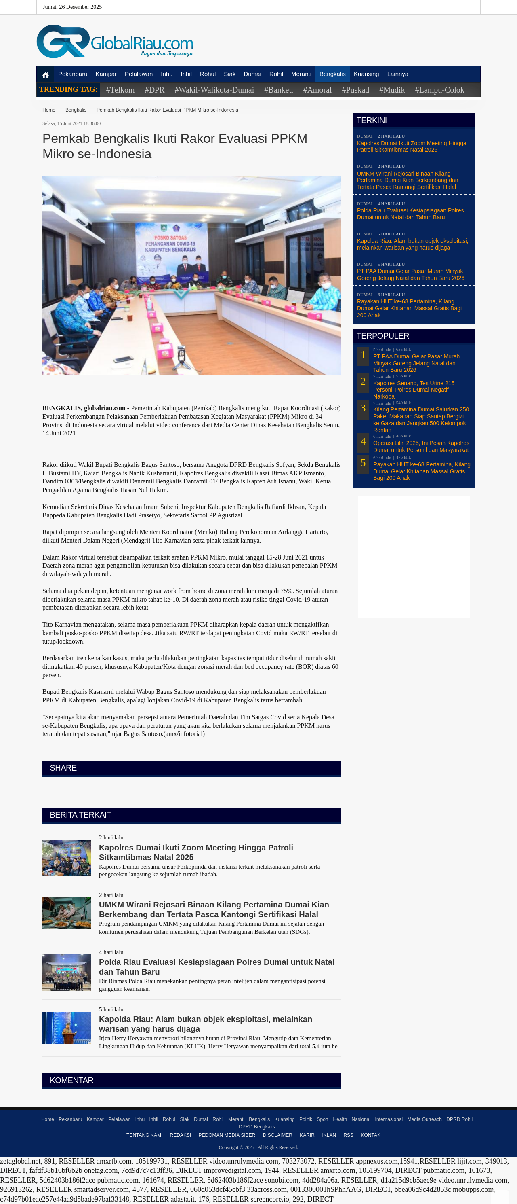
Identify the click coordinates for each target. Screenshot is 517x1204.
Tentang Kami (144, 1135)
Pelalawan (139, 73)
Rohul (208, 73)
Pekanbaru (73, 73)
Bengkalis (332, 73)
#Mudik (392, 89)
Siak (229, 73)
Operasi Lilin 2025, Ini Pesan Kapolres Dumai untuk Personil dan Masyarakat (421, 446)
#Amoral (317, 89)
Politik (305, 1119)
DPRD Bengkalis (257, 1127)
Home (48, 110)
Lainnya (398, 73)
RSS (348, 1135)
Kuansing (366, 73)
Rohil (276, 73)
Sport (322, 1119)
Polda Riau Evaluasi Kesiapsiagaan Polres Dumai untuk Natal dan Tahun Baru (410, 213)
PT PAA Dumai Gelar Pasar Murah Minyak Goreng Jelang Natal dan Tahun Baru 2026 (410, 274)
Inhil (186, 73)
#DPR (155, 89)
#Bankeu (278, 89)
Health (340, 1119)
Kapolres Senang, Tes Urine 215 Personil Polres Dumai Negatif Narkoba (413, 390)
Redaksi (180, 1135)
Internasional (389, 1119)
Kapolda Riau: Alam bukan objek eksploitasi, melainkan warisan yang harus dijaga (413, 244)
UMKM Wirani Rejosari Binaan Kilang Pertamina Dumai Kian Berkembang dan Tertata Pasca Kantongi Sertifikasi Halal (407, 180)
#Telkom (120, 89)
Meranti (301, 73)
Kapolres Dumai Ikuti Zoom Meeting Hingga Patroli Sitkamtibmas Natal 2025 (412, 146)
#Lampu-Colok (439, 89)
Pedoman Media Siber (227, 1135)
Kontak (370, 1135)
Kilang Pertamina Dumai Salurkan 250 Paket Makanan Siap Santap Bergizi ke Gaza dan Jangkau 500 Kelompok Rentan (421, 419)
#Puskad (355, 89)
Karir (307, 1135)
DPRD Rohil (459, 1119)
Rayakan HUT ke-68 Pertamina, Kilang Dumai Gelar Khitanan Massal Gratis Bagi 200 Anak (409, 308)
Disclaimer (277, 1135)
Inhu (166, 73)
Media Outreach (425, 1119)
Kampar (106, 73)
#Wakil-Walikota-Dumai (214, 89)
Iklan (329, 1135)
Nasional (361, 1119)
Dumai (252, 73)
